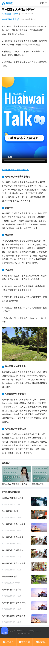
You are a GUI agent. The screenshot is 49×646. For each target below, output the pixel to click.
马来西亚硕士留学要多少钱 (13, 603)
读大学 (15, 14)
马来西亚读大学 (9, 583)
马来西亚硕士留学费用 (12, 590)
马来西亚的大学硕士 (11, 19)
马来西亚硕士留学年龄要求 (13, 563)
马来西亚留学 (6, 14)
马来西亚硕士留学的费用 (13, 537)
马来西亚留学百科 (9, 504)
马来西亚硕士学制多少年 (13, 550)
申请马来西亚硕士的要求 (13, 498)
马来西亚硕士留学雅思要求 (13, 616)
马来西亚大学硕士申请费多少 (15, 169)
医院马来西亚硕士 (10, 576)
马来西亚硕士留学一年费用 (13, 524)
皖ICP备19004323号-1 (24, 633)
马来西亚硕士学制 (10, 511)
